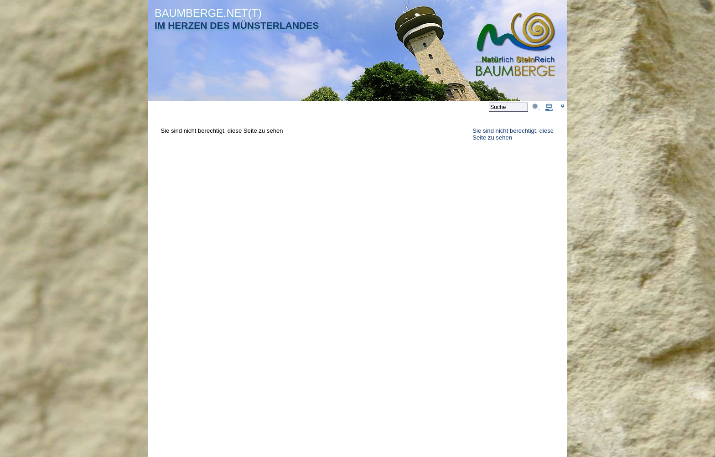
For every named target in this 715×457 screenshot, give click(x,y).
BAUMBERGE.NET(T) (208, 13)
